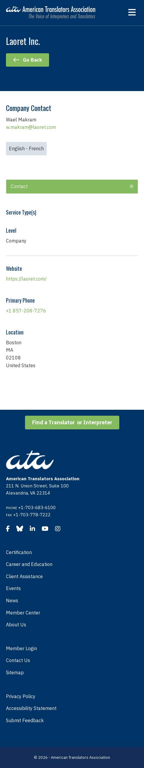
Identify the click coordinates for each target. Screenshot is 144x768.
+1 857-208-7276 (26, 311)
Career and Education (29, 564)
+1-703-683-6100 (37, 507)
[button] (131, 186)
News (12, 600)
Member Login (21, 648)
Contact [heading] (19, 186)
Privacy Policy (20, 696)
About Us (16, 625)
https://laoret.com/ (26, 279)
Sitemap (15, 672)
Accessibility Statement (31, 708)
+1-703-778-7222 (32, 514)
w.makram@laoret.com (31, 127)
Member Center (23, 613)
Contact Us (18, 660)
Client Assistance (24, 576)
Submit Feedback (25, 720)
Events (13, 588)
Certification (19, 552)
